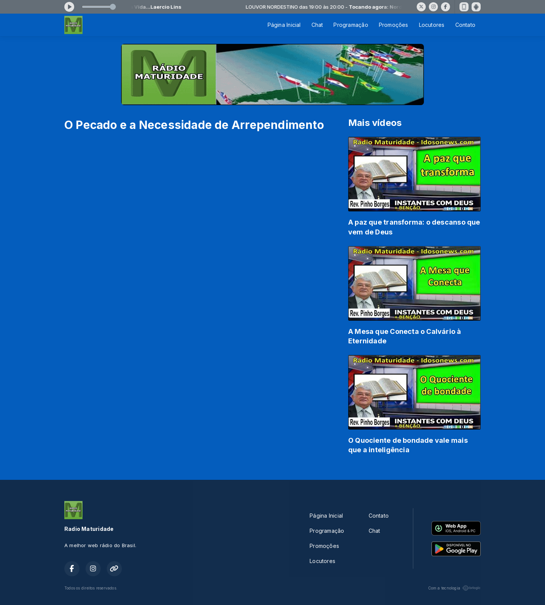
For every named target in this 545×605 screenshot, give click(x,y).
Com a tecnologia (454, 588)
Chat (317, 25)
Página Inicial (284, 25)
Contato (465, 25)
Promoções (393, 25)
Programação (350, 25)
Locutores (432, 25)
